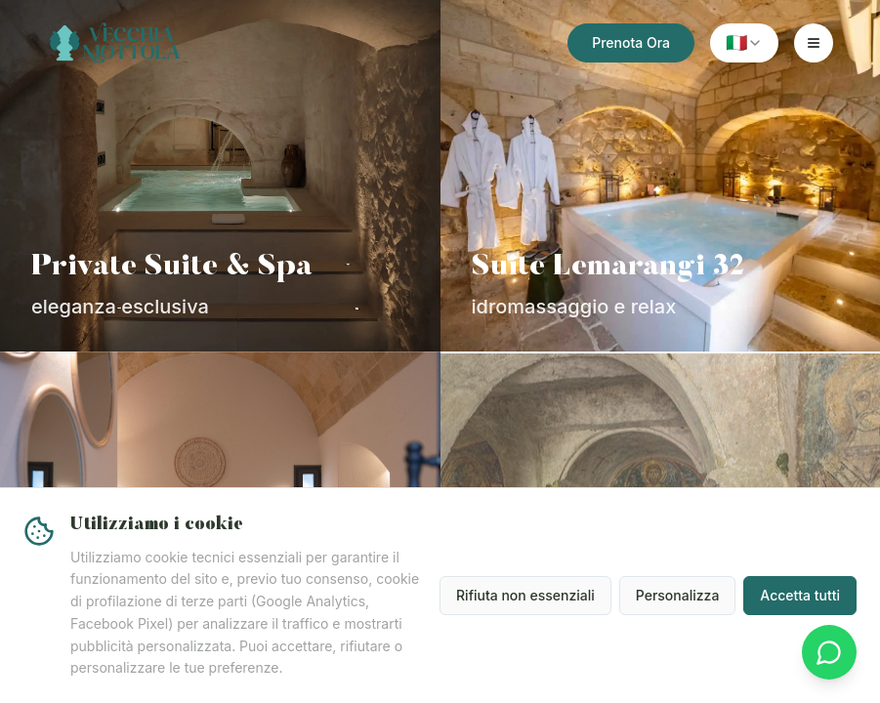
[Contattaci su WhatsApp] (829, 652)
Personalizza (678, 595)
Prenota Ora (631, 42)
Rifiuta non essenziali (525, 595)
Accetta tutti (800, 595)
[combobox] (744, 42)
